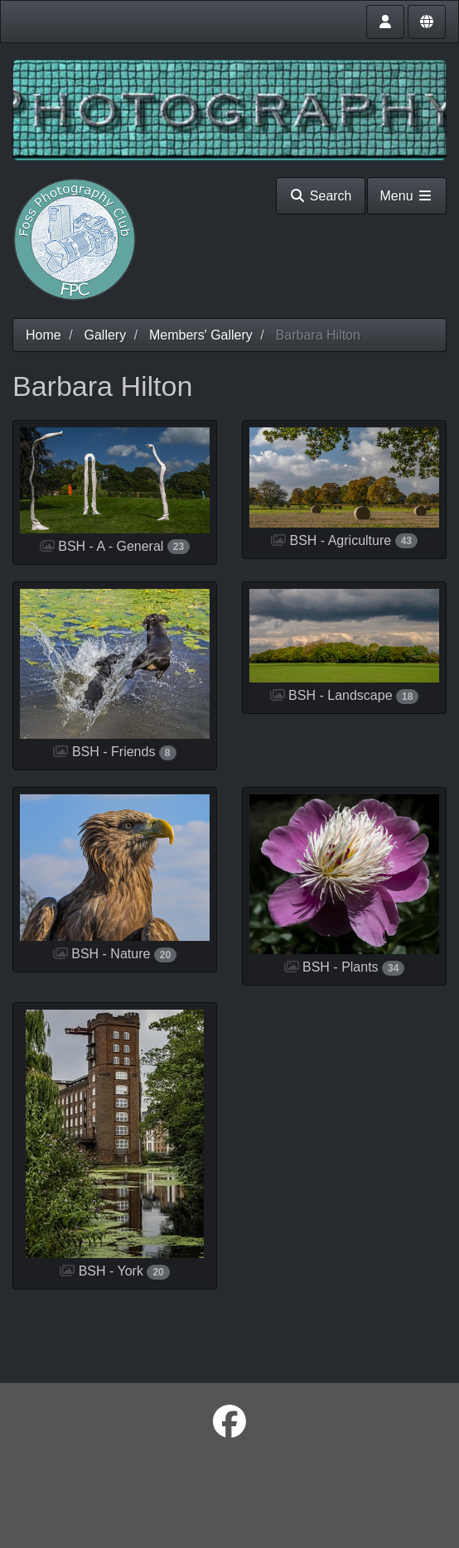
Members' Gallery (201, 335)
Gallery (105, 335)
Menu (406, 196)
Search (320, 196)
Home (43, 335)
